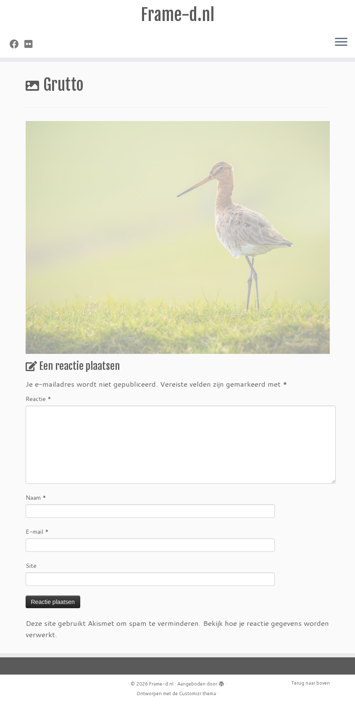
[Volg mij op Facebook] (17, 43)
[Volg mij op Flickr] (31, 43)
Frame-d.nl (177, 15)
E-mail (37, 531)
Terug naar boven (310, 683)
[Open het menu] (341, 42)
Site (31, 566)
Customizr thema (197, 693)
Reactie (38, 399)
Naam (36, 497)
